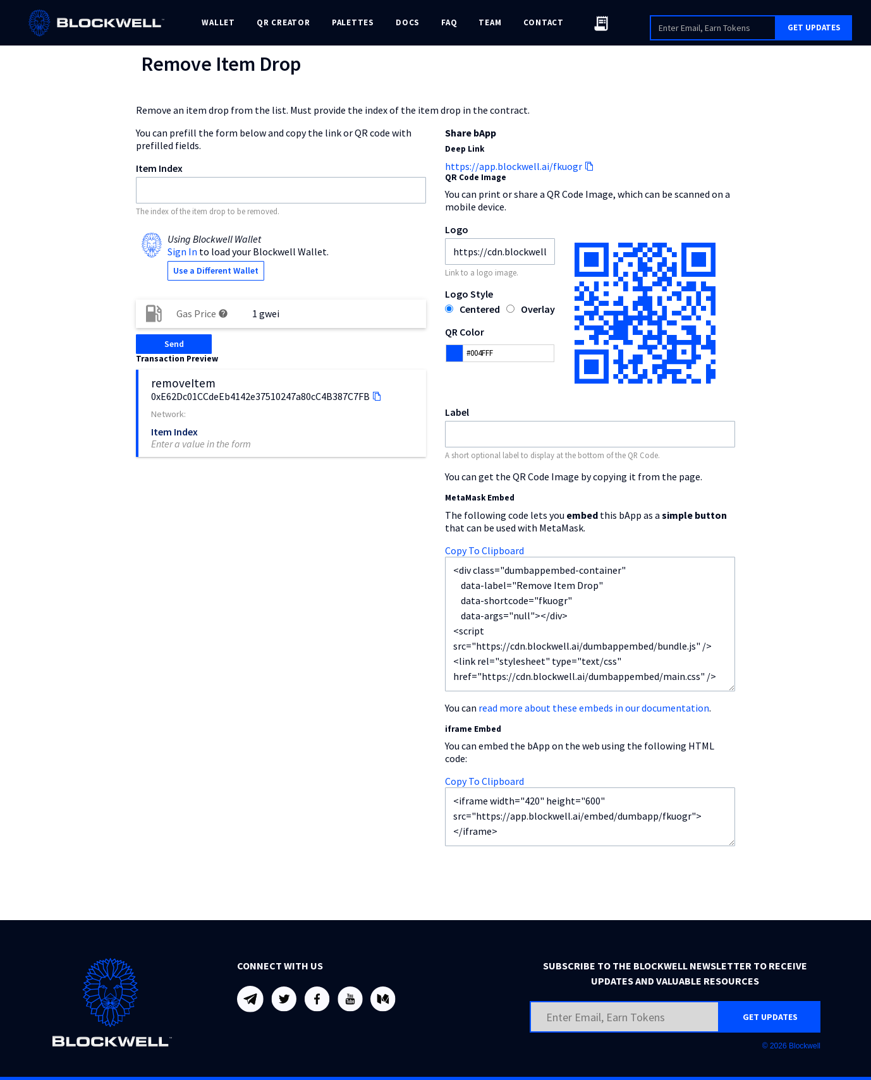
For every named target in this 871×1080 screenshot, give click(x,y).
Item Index (159, 168)
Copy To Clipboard (484, 550)
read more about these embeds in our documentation (593, 707)
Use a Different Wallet (216, 270)
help (223, 313)
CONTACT (543, 22)
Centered (480, 309)
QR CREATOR (283, 22)
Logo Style (469, 294)
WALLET (218, 22)
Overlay (538, 309)
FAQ (449, 22)
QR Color (464, 331)
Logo (456, 229)
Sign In (182, 251)
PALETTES (353, 22)
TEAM (489, 22)
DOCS (408, 22)
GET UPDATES (814, 27)
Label (457, 412)
